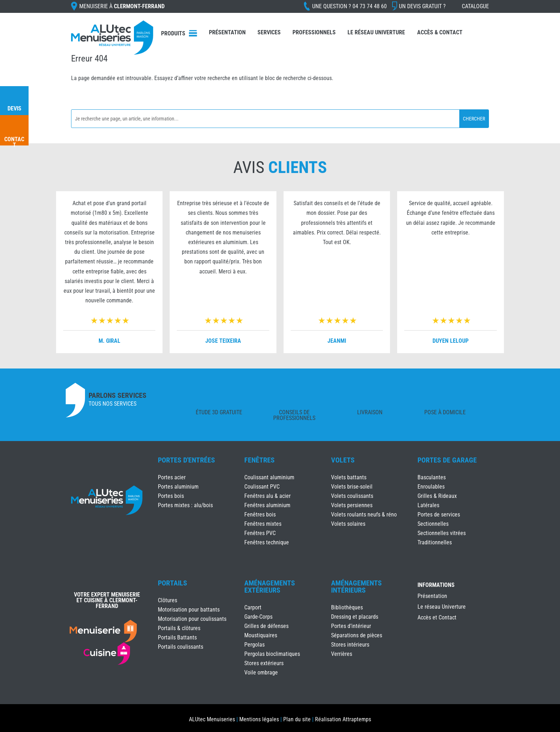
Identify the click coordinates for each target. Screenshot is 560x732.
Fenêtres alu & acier (267, 496)
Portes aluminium (178, 486)
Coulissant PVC (262, 486)
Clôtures (167, 600)
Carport (252, 607)
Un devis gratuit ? (422, 6)
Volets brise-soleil (351, 486)
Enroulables (431, 486)
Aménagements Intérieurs (356, 586)
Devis (14, 108)
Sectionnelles (433, 523)
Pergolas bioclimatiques (272, 654)
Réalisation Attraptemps (343, 719)
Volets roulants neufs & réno (364, 514)
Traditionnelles (435, 542)
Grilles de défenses (266, 626)
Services (269, 32)
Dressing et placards (354, 616)
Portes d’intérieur (351, 626)
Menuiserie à (122, 6)
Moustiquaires (260, 635)
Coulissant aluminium (269, 477)
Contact (14, 142)
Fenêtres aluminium (267, 505)
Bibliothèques (347, 607)
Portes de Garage (447, 460)
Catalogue (475, 6)
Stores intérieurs (350, 644)
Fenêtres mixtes (262, 523)
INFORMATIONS (436, 585)
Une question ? (349, 6)
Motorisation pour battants (189, 609)
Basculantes (432, 477)
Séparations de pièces (356, 635)
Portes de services (439, 514)
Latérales (428, 505)
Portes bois (171, 496)
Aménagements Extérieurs (269, 586)
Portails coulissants (180, 646)
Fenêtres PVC (260, 533)
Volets (343, 460)
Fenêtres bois (260, 514)
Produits (173, 33)
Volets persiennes (351, 505)
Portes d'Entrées (186, 460)
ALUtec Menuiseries (212, 719)
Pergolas (254, 644)
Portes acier (172, 477)
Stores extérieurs (264, 663)
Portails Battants (177, 637)
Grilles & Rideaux (437, 496)
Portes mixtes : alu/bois (185, 505)
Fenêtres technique (266, 542)
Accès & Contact (439, 32)
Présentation (227, 32)
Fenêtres (259, 460)
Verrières (341, 654)
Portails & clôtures (179, 628)
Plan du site (297, 719)
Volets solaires (348, 523)
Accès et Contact (437, 618)
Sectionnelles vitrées (442, 533)
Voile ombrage (261, 672)
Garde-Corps (258, 616)
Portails (172, 583)
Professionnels (314, 32)
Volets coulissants (352, 496)
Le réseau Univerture (376, 32)
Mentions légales (259, 719)
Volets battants (348, 477)
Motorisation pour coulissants (192, 618)
